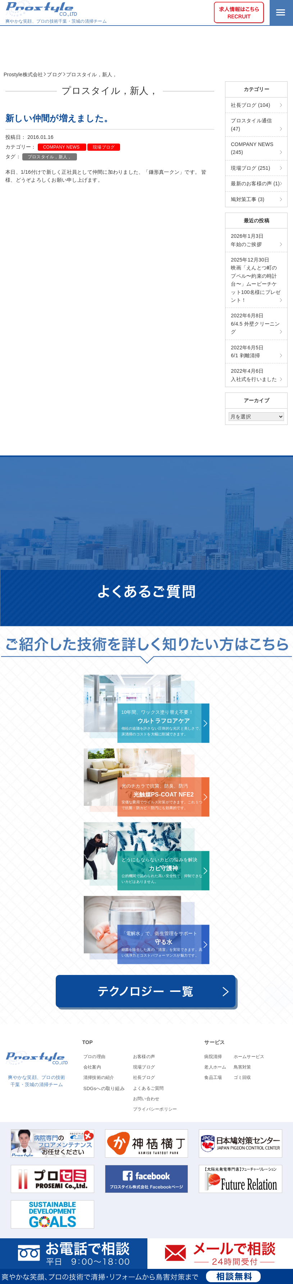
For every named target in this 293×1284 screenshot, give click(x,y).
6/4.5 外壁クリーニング (255, 324)
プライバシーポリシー (155, 1109)
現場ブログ (104, 147)
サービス (214, 1042)
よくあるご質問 (148, 1088)
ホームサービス (249, 1056)
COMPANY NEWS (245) (252, 148)
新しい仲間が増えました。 (59, 118)
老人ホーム (215, 1067)
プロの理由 (94, 1056)
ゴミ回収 (242, 1077)
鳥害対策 (242, 1067)
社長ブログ (144, 1077)
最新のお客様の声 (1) (255, 183)
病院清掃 (213, 1056)
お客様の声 (144, 1056)
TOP (87, 1042)
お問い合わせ (146, 1098)
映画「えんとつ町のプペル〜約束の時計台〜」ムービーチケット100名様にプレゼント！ (255, 280)
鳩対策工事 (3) (247, 199)
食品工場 (213, 1077)
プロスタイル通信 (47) (251, 124)
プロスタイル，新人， (50, 156)
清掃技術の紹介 (98, 1077)
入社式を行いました (254, 375)
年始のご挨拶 (247, 240)
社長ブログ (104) (250, 105)
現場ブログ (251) (250, 168)
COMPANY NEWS (62, 147)
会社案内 (92, 1067)
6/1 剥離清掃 (247, 351)
